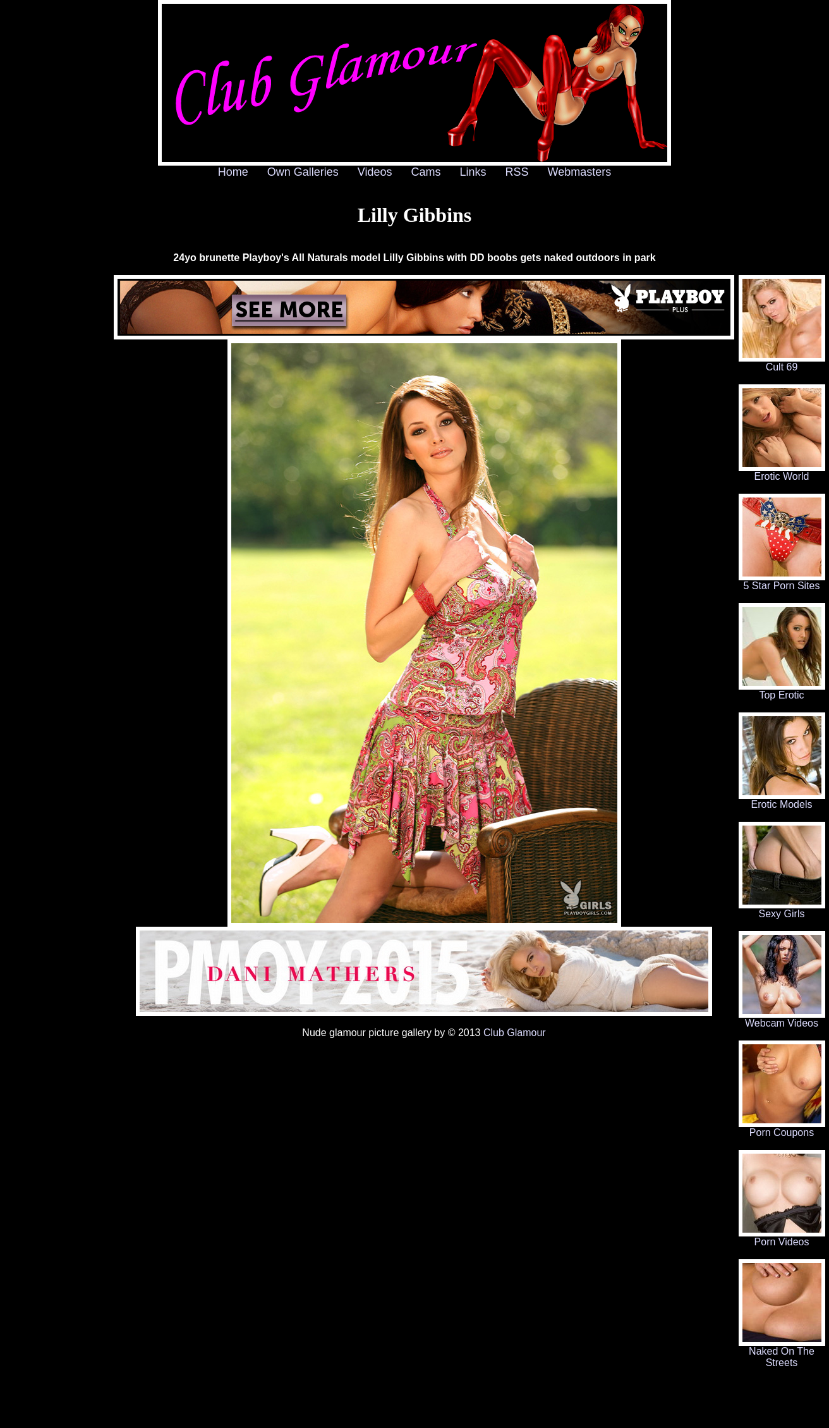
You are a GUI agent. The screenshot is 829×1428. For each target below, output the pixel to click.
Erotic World (782, 472)
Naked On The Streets (782, 1352)
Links (473, 172)
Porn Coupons (782, 1128)
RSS (517, 172)
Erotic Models (782, 800)
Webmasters (580, 172)
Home (233, 172)
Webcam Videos (782, 1018)
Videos (375, 172)
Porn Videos (782, 1237)
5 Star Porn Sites (782, 581)
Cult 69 (782, 362)
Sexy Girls (782, 909)
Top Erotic (782, 690)
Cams (426, 172)
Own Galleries (303, 172)
